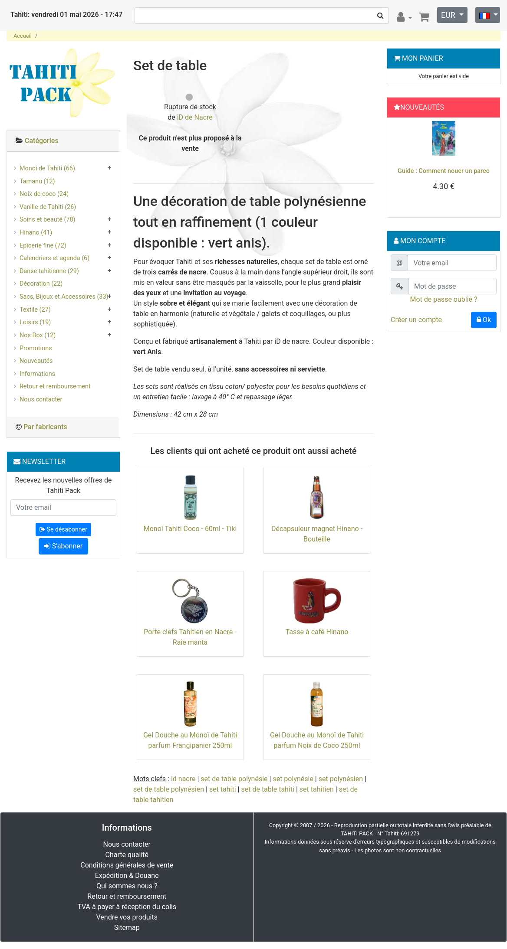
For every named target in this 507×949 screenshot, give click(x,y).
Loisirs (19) (35, 322)
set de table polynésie (234, 779)
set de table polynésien (168, 789)
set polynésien (341, 779)
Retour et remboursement (55, 386)
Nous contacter (41, 399)
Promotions (36, 348)
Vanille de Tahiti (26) (48, 207)
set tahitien (317, 789)
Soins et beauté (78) (48, 219)
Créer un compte (416, 320)
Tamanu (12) (37, 181)
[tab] (63, 141)
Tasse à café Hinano (317, 632)
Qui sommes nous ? (126, 886)
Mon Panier (422, 58)
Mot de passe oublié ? (443, 299)
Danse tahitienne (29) (49, 271)
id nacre (183, 779)
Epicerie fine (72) (43, 245)
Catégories (42, 141)
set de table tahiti (267, 789)
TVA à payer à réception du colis (126, 907)
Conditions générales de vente (126, 865)
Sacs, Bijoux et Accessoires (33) (64, 296)
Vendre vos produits (127, 917)
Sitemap (127, 927)
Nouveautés (36, 361)
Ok (484, 320)
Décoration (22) (41, 283)
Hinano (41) (36, 232)
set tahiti (222, 789)
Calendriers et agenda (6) (54, 258)
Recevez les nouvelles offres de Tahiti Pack (63, 485)
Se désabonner (63, 529)
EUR (449, 15)
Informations (37, 374)
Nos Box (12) (38, 335)
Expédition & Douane (127, 875)
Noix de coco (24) (44, 194)
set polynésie (293, 779)
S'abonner (63, 546)
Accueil (22, 36)
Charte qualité (126, 855)
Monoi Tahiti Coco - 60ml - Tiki (190, 529)
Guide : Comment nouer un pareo (444, 171)
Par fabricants (45, 427)
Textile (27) (35, 309)
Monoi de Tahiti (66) (47, 168)
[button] (399, 165)
